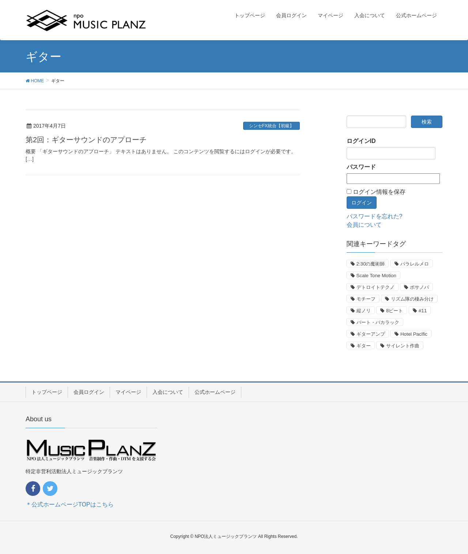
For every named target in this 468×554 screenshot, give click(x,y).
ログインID (361, 141)
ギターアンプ (370, 334)
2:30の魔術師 (370, 264)
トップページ (46, 392)
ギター (363, 345)
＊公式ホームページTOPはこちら (70, 504)
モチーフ (365, 299)
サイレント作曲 (402, 345)
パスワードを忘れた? (375, 216)
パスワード (361, 167)
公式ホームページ (215, 392)
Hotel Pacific (413, 334)
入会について (167, 392)
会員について (364, 225)
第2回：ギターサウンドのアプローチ (86, 140)
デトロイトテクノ (375, 287)
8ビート (394, 310)
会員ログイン (88, 392)
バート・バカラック (377, 322)
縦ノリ (363, 310)
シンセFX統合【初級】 (271, 125)
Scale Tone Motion (376, 275)
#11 (423, 310)
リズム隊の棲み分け (412, 299)
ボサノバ (419, 287)
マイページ (128, 392)
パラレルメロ (414, 264)
